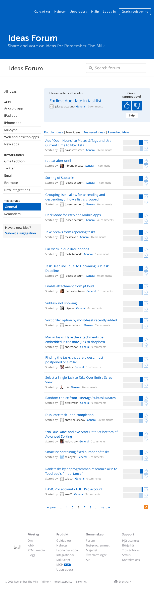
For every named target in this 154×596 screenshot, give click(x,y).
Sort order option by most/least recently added (81, 320)
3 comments (104, 150)
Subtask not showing (61, 303)
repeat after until (58, 160)
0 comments (95, 106)
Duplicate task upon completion (69, 415)
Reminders (12, 214)
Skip (132, 115)
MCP (63, 565)
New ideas (73, 132)
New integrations (17, 190)
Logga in (109, 11)
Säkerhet (81, 581)
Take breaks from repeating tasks (70, 232)
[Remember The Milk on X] (144, 582)
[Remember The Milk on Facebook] (138, 582)
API (88, 560)
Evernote (11, 182)
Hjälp (95, 11)
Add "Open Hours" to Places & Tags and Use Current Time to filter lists (78, 142)
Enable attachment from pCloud (69, 286)
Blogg (31, 555)
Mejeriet (91, 550)
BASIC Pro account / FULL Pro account (73, 489)
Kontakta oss (131, 560)
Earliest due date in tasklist (75, 100)
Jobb (30, 545)
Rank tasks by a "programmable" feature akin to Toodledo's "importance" (81, 471)
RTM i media (36, 550)
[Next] (105, 507)
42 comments (105, 220)
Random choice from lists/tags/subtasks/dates (80, 398)
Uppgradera (78, 11)
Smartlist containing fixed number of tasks (77, 452)
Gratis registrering (135, 11)
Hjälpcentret (130, 540)
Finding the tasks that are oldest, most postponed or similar (74, 359)
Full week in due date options (67, 249)
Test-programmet (97, 545)
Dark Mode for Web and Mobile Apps (73, 215)
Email (8, 175)
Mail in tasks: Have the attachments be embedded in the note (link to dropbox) (75, 339)
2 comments (102, 325)
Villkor (45, 581)
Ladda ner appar (67, 550)
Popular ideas (54, 132)
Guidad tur (42, 11)
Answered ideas (94, 132)
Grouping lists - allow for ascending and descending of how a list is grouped (75, 196)
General (11, 206)
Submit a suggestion (20, 233)
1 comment (103, 165)
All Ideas (10, 91)
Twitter (9, 168)
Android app (13, 108)
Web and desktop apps (21, 137)
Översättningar (96, 555)
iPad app (10, 115)
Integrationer (65, 555)
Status (126, 555)
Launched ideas (119, 132)
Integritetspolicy (62, 581)
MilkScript (63, 560)
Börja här (128, 545)
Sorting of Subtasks (60, 177)
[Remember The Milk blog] (149, 582)
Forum (90, 540)
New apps (11, 144)
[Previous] (51, 507)
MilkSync (10, 130)
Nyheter (60, 11)
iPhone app (12, 122)
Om (30, 540)
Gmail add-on (14, 161)
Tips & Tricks (131, 550)
